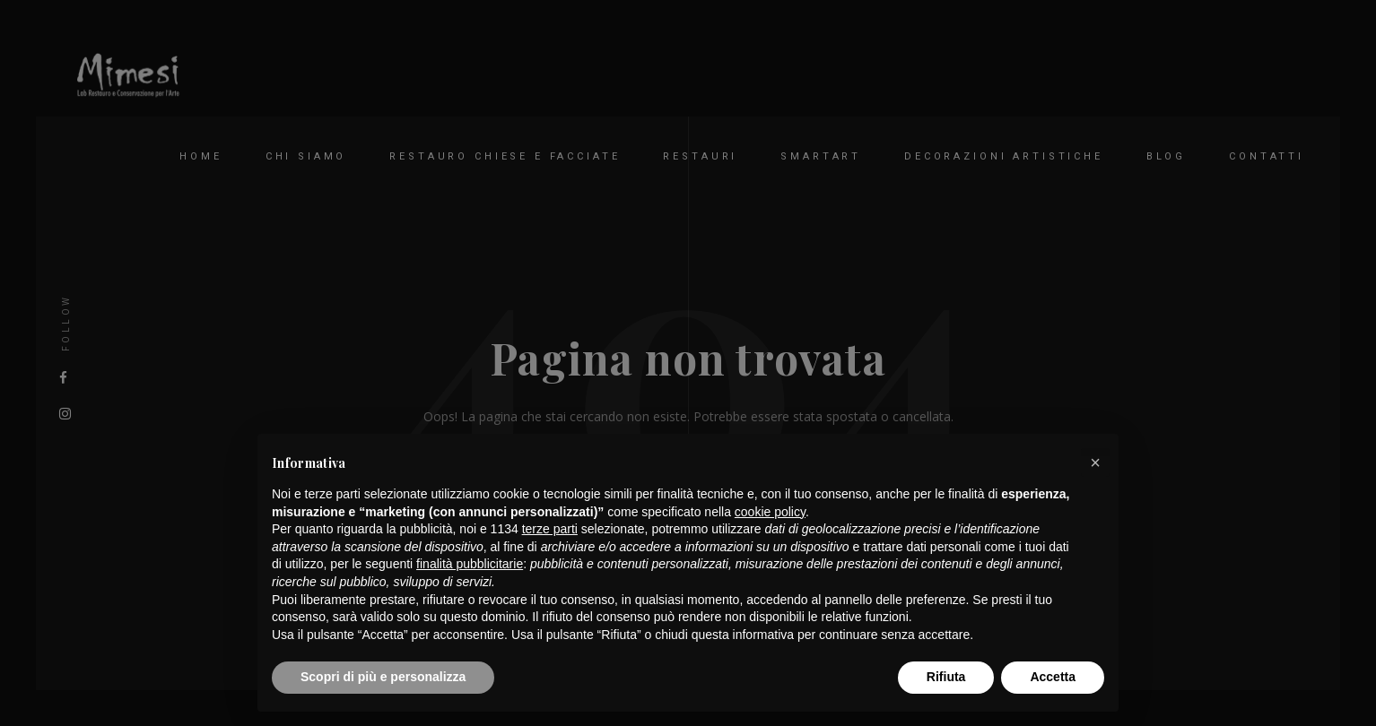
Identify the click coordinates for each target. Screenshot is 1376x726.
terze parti (550, 529)
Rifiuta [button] (946, 677)
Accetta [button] (1053, 677)
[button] (1095, 462)
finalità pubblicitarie (469, 564)
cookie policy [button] (770, 512)
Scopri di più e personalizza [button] (383, 677)
